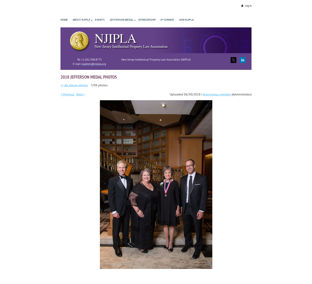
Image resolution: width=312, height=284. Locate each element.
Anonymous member (217, 94)
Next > (80, 94)
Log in (248, 5)
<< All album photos (74, 85)
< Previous (67, 94)
